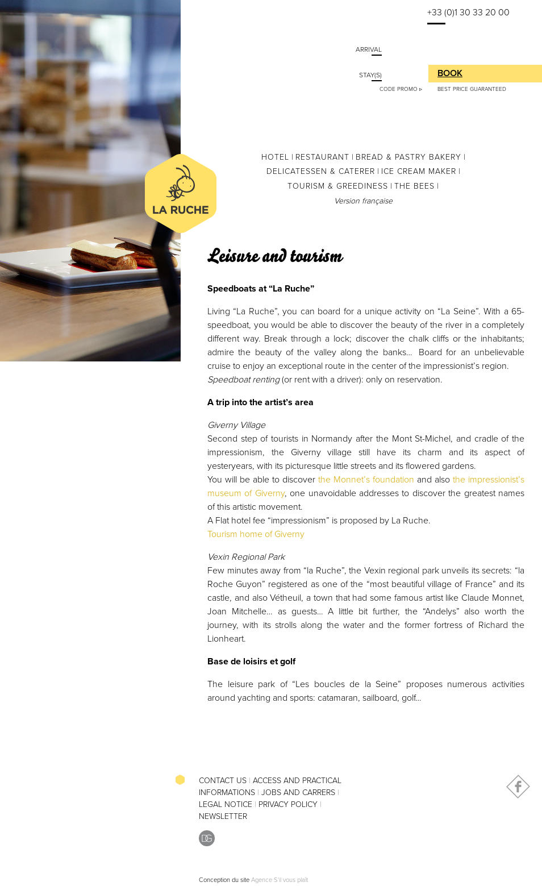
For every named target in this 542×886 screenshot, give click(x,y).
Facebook (518, 786)
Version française (363, 200)
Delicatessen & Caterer (320, 171)
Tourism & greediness (337, 186)
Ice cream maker (418, 171)
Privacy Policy (288, 804)
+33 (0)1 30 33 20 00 (468, 12)
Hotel (275, 157)
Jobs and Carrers (298, 792)
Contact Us (223, 780)
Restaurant (322, 157)
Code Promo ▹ (401, 89)
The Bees (414, 186)
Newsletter (223, 816)
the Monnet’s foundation (366, 479)
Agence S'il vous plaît (279, 880)
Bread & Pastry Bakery (408, 157)
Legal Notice (225, 804)
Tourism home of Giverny (256, 534)
